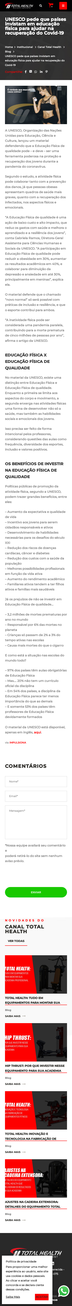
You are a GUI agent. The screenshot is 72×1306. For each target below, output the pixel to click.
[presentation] (36, 875)
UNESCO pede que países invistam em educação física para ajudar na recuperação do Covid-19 (35, 61)
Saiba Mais (13, 1297)
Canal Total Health (50, 46)
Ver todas (16, 941)
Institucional (25, 46)
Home (9, 46)
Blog (8, 51)
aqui (37, 732)
